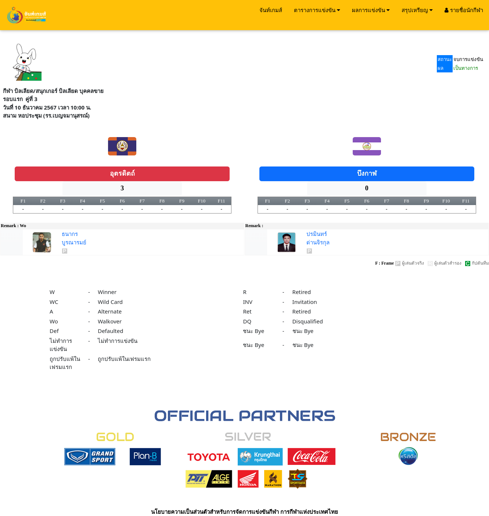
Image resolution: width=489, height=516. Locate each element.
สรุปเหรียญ (417, 10)
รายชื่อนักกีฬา (464, 10)
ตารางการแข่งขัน (317, 10)
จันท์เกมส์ (270, 10)
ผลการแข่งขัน (371, 10)
